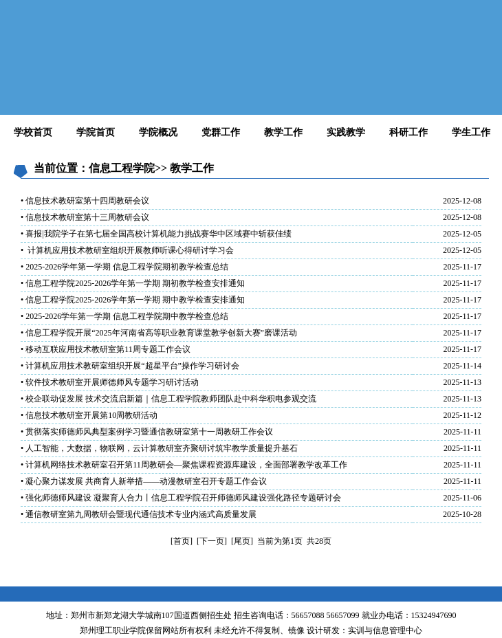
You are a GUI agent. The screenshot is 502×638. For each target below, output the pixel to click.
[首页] (182, 541)
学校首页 (33, 132)
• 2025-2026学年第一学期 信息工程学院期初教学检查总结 (124, 267)
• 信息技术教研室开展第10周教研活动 (89, 415)
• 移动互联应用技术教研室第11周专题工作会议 (105, 349)
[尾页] (242, 541)
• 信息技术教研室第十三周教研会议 (85, 217)
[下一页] (212, 541)
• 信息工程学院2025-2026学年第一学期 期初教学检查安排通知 (133, 283)
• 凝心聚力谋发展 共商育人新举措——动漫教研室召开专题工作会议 (144, 481)
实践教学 (346, 132)
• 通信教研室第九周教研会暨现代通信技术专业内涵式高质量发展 (139, 514)
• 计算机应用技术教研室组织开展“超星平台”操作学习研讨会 (130, 366)
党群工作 (220, 132)
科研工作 (408, 132)
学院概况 (158, 132)
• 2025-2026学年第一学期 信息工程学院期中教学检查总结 (124, 316)
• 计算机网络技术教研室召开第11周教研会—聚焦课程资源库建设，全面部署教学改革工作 (184, 465)
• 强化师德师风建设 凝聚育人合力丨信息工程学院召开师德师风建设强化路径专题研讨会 (181, 498)
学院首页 (95, 132)
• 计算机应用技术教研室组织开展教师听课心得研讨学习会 (127, 250)
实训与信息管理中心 (385, 630)
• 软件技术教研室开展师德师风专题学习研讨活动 (110, 382)
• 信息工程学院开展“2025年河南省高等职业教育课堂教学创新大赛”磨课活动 (159, 333)
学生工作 (471, 132)
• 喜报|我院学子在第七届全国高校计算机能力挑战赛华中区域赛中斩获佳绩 (156, 234)
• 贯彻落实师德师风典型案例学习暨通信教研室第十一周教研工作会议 (147, 432)
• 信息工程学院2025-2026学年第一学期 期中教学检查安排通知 (133, 300)
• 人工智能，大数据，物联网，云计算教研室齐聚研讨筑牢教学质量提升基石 (159, 448)
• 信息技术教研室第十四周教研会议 (85, 201)
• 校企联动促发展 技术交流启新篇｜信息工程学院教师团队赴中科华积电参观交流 (168, 399)
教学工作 (283, 132)
